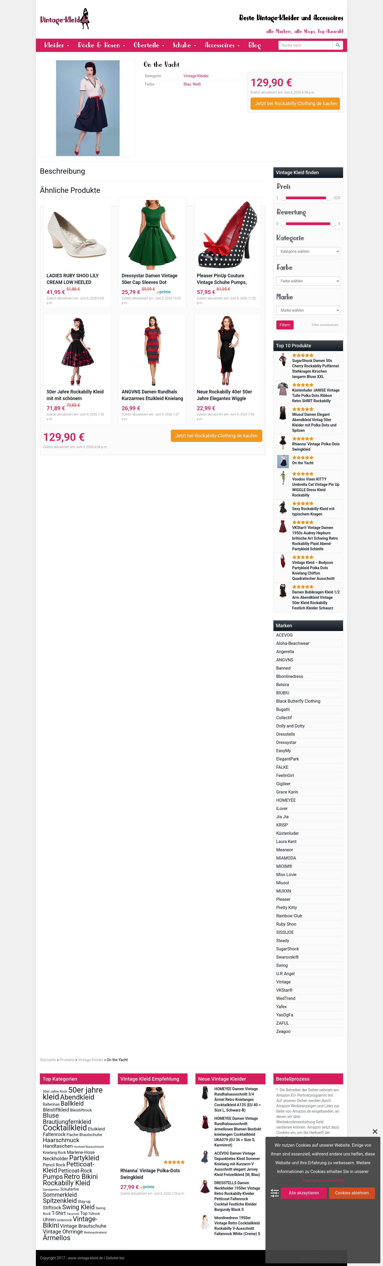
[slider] (283, 198)
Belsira (282, 684)
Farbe (284, 267)
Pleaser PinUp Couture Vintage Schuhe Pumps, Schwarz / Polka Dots (222, 279)
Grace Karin (287, 792)
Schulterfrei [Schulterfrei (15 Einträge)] (69, 1189)
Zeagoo (283, 1031)
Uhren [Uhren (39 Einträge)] (49, 1220)
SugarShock (287, 948)
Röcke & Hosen (101, 45)
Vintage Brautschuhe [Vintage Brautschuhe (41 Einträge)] (83, 1226)
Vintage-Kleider (196, 76)
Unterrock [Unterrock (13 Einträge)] (64, 1220)
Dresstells (285, 734)
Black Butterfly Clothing (298, 701)
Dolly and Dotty (290, 725)
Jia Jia (282, 816)
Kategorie (290, 238)
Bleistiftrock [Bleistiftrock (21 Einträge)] (81, 1110)
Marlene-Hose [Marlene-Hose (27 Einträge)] (81, 1152)
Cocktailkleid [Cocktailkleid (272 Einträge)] (65, 1127)
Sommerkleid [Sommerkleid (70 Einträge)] (60, 1194)
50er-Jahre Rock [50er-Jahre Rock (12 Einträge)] (55, 1091)
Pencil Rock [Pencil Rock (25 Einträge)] (54, 1164)
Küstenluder (287, 833)
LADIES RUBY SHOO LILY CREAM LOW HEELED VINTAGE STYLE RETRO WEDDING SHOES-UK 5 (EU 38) (75, 279)
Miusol (282, 882)
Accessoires (222, 45)
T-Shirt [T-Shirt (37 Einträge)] (58, 1213)
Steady (282, 940)
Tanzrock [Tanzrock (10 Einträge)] (72, 1214)
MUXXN (283, 891)
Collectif (284, 717)
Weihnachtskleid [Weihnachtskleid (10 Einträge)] (95, 1232)
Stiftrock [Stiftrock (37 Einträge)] (52, 1208)
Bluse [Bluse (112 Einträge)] (51, 1115)
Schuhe (184, 45)
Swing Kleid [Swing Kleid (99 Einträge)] (78, 1207)
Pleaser (283, 899)
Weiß (197, 84)
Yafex (281, 1006)
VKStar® (284, 990)
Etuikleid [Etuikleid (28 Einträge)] (96, 1128)
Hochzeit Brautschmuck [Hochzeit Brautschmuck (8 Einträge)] (89, 1147)
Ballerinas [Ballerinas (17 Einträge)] (51, 1104)
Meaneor (284, 849)
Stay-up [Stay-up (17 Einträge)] (84, 1201)
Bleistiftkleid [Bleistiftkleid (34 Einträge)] (56, 1110)
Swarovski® (287, 957)
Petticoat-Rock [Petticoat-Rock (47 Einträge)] (75, 1171)
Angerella (285, 651)
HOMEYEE (286, 800)
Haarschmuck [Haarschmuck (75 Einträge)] (61, 1140)
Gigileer (283, 783)
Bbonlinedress (289, 676)
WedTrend (285, 998)
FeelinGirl (285, 775)
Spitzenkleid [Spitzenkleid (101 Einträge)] (60, 1200)
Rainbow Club (289, 915)
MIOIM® (284, 866)
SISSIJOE (285, 932)
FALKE (282, 767)
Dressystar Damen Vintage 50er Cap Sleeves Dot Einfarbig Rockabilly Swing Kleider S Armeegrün (149, 279)
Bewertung (291, 212)
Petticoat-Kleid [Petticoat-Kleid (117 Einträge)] (68, 1167)
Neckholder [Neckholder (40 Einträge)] (55, 1159)
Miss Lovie (286, 874)
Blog (254, 45)
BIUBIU (282, 692)
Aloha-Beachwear (292, 643)
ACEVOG (284, 635)
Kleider (56, 45)
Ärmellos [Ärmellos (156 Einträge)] (56, 1238)
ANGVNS (284, 659)
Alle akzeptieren (304, 1192)
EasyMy (283, 750)
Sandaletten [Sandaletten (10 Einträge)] (51, 1189)
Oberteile (149, 45)
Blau (187, 84)
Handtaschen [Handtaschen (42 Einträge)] (58, 1146)
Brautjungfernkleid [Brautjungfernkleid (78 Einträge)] (67, 1121)
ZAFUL (282, 1023)
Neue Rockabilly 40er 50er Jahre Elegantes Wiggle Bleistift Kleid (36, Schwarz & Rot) (227, 395)
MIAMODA (286, 858)
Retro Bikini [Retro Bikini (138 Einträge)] (81, 1176)
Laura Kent (286, 841)
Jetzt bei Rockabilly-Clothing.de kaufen (296, 103)
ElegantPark (287, 759)
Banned (283, 668)
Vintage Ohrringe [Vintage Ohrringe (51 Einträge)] (63, 1231)
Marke (284, 297)
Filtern (285, 325)
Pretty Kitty (286, 907)
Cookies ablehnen (352, 1192)
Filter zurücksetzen (325, 325)
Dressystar (286, 742)
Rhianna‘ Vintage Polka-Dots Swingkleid (150, 1174)
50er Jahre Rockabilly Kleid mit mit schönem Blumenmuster (75, 395)
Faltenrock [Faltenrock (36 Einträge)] (54, 1134)
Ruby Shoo (286, 924)
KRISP (282, 825)
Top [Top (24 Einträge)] (84, 1213)
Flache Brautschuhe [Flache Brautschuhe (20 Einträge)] (84, 1134)
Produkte (67, 1060)
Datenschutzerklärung (323, 1180)
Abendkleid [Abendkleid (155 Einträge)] (77, 1097)
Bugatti (283, 709)
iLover (282, 808)
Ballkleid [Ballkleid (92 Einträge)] (72, 1103)
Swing (282, 965)
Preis (283, 186)
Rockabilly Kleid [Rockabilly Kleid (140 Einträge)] (66, 1183)
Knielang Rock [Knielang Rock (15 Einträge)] (54, 1152)
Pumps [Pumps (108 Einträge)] (53, 1176)
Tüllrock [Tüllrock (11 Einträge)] (94, 1214)
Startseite (48, 1060)
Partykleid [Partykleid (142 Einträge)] (84, 1158)
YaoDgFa (284, 1014)
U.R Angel (285, 973)
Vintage (283, 981)
